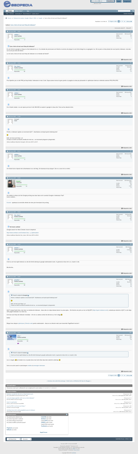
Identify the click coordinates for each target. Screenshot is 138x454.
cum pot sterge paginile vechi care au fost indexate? (20, 398)
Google (40, 18)
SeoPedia (74, 452)
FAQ (7, 13)
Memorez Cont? (96, 3)
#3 (131, 89)
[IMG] (46, 420)
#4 (131, 116)
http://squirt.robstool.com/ (100, 310)
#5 (131, 151)
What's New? (19, 11)
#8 (131, 244)
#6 (131, 177)
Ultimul (129, 21)
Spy (28, 11)
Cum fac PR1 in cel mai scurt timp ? (16, 406)
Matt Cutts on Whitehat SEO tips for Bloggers (78, 381)
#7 (131, 211)
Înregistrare (127, 1)
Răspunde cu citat (127, 59)
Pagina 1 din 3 (113, 21)
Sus (130, 439)
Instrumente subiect (119, 28)
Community (18, 13)
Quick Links (35, 13)
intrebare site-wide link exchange (56, 381)
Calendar (11, 13)
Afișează (128, 28)
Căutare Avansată (128, 13)
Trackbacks (44, 426)
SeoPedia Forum (120, 439)
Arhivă (127, 439)
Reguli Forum (43, 432)
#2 (131, 63)
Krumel (9, 202)
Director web (29, 323)
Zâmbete (43, 419)
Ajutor (119, 1)
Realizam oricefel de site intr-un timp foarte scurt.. (20, 394)
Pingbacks (9, 428)
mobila (29, 365)
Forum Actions (26, 13)
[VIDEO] (43, 422)
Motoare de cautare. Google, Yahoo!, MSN (24, 18)
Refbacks (9, 429)
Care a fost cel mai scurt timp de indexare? (23, 25)
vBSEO (74, 448)
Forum (10, 11)
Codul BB (43, 417)
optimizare (21, 323)
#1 (131, 31)
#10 (131, 332)
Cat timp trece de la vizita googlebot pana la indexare (21, 410)
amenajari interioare (39, 365)
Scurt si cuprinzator (12, 402)
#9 (131, 276)
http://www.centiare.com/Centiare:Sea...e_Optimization (23, 232)
